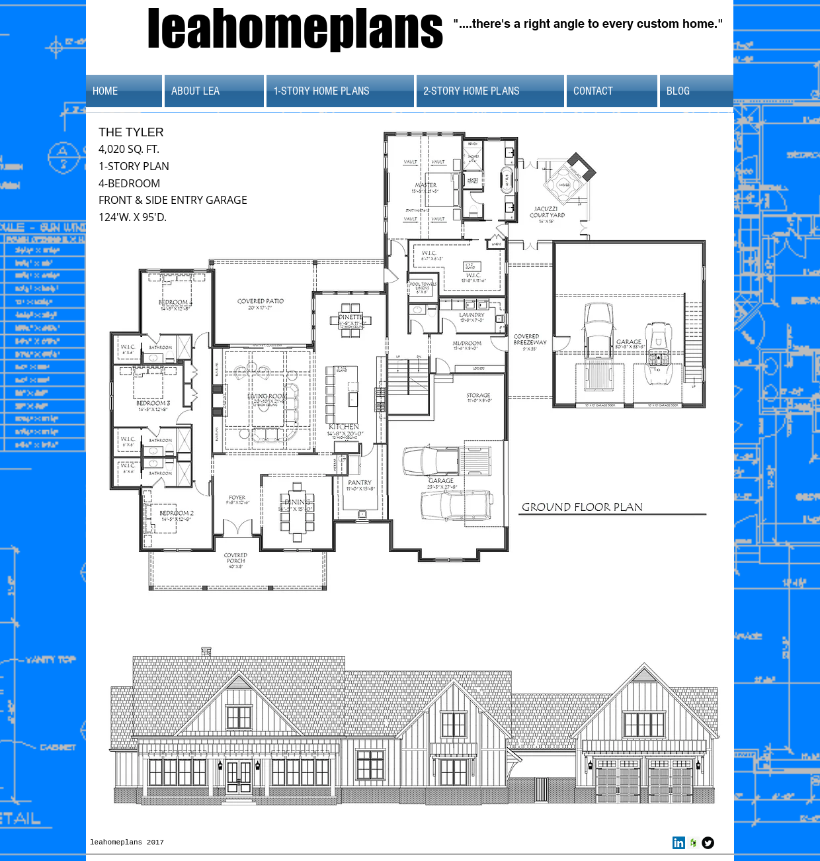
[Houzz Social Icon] (693, 843)
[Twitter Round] (708, 843)
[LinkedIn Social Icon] (679, 843)
